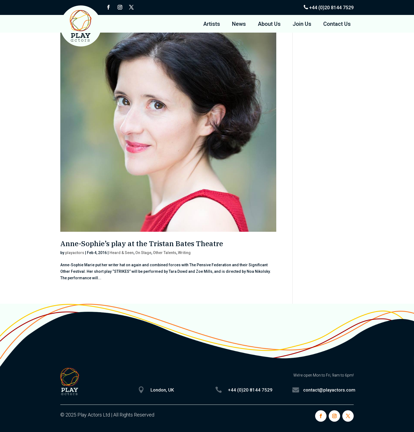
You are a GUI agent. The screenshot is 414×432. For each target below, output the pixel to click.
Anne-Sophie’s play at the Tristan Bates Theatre (141, 243)
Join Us (302, 24)
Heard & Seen (121, 253)
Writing (184, 253)
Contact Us (337, 24)
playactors (74, 253)
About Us (269, 24)
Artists (211, 24)
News (239, 24)
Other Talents (164, 253)
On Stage (143, 253)
